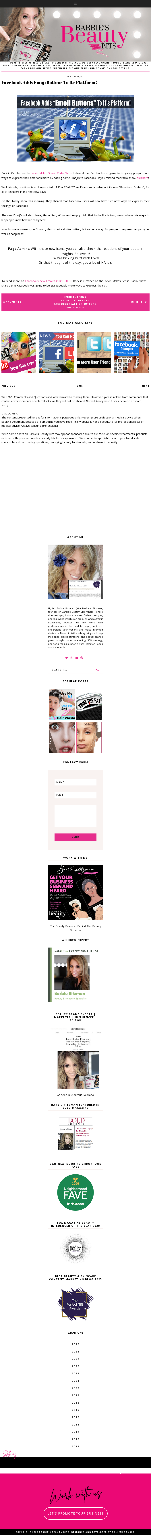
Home (79, 385)
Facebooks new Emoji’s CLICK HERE (48, 281)
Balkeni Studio (123, 1532)
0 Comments (12, 302)
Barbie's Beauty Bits (54, 1532)
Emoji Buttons (75, 297)
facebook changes (75, 300)
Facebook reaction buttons (75, 304)
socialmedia (75, 307)
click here (142, 178)
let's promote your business (76, 1513)
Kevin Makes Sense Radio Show (52, 173)
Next (146, 385)
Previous (8, 385)
